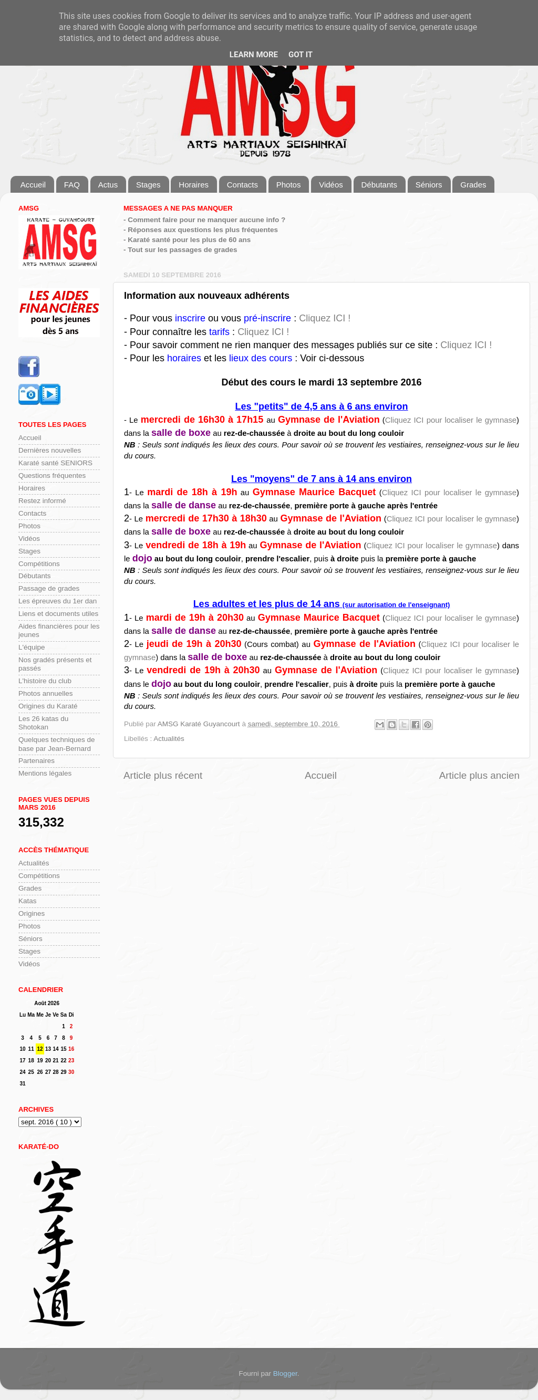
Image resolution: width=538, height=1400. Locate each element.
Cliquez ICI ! (324, 318)
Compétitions (39, 564)
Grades (473, 184)
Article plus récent (162, 775)
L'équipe (31, 647)
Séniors (429, 184)
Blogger (285, 1373)
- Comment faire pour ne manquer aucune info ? (204, 220)
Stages (148, 184)
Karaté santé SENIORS (55, 463)
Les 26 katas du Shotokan (43, 723)
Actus (108, 184)
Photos (288, 184)
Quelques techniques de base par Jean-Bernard (56, 744)
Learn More (254, 54)
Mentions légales (44, 773)
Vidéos (331, 184)
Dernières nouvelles (49, 450)
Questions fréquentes (52, 475)
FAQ (72, 184)
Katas (27, 901)
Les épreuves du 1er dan (57, 601)
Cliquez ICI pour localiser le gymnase (450, 420)
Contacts (242, 184)
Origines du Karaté (48, 706)
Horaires (194, 184)
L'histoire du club (44, 681)
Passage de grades (48, 588)
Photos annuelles (45, 693)
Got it (300, 54)
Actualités (168, 739)
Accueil (33, 184)
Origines (31, 913)
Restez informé (42, 501)
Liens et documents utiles (58, 614)
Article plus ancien (479, 775)
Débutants (379, 184)
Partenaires (36, 761)
